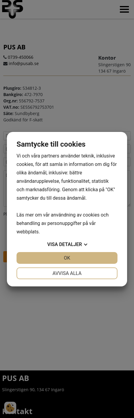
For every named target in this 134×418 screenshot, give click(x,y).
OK (67, 258)
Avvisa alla (67, 273)
